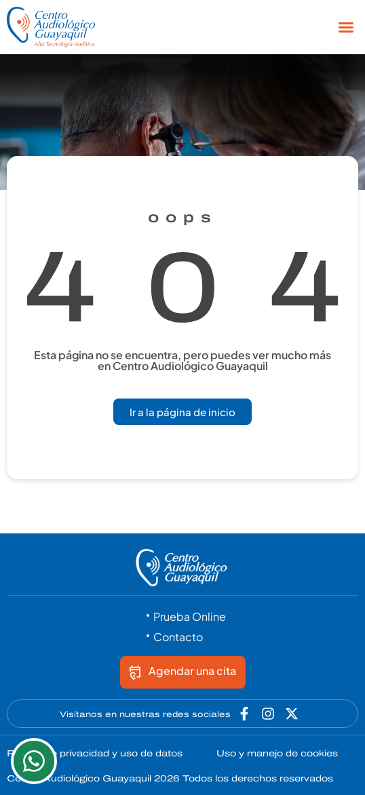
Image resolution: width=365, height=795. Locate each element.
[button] (346, 27)
